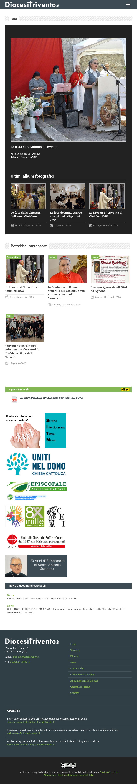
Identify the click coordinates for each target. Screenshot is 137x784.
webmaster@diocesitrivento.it (24, 733)
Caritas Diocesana (80, 686)
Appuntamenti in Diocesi (84, 680)
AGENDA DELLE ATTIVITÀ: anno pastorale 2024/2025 (52, 397)
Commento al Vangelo (82, 674)
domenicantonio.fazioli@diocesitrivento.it (31, 722)
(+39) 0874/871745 (20, 661)
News (73, 662)
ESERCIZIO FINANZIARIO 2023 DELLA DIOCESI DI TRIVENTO (68, 596)
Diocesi (74, 656)
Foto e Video (77, 668)
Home (73, 644)
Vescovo (75, 650)
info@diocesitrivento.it (26, 656)
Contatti (74, 692)
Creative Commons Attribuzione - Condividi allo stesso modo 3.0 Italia (81, 773)
